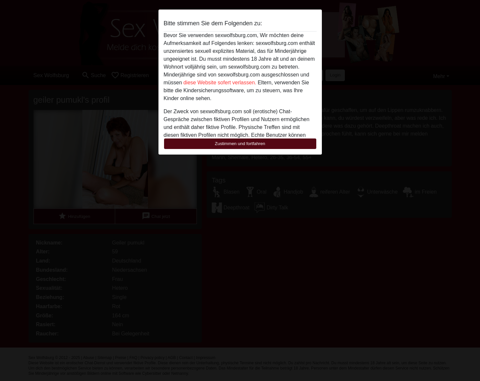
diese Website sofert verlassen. (219, 82)
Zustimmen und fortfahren (240, 143)
